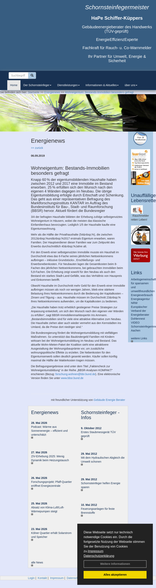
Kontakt (42, 578)
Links (136, 272)
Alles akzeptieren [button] (115, 574)
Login (31, 578)
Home (14, 85)
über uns (131, 85)
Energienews (44, 412)
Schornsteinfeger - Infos (100, 415)
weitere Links (139, 339)
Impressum (95, 551)
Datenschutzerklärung (99, 556)
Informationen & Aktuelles (102, 85)
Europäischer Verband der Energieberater (140, 310)
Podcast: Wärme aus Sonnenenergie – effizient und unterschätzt (49, 430)
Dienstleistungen (68, 85)
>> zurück (37, 147)
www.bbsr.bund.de (72, 378)
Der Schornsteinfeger (37, 85)
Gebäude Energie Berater (109, 399)
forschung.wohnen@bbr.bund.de (75, 374)
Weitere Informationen (115, 563)
